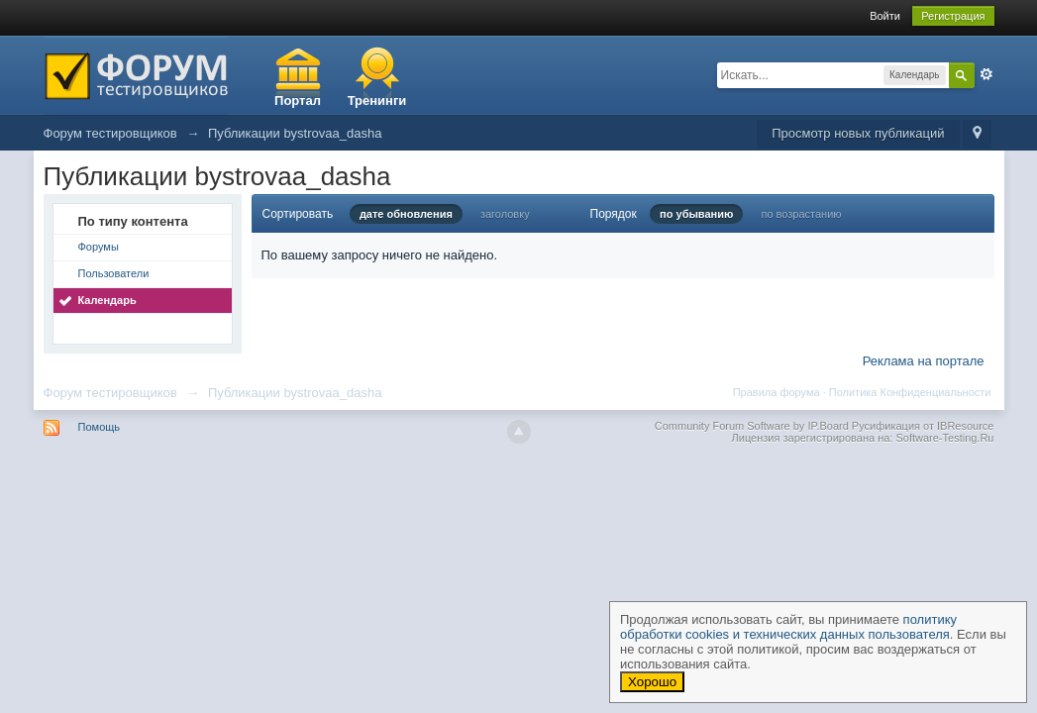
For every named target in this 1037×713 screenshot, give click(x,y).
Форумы (98, 247)
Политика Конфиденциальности (910, 392)
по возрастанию (801, 214)
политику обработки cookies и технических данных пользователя (788, 627)
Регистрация (953, 16)
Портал (297, 100)
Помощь (99, 427)
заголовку (505, 214)
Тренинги (377, 100)
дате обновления (406, 214)
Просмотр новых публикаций (858, 133)
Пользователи (114, 273)
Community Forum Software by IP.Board (752, 426)
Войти (885, 16)
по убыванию (696, 214)
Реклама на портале (924, 361)
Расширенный (986, 74)
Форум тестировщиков (110, 392)
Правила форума (776, 392)
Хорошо (652, 681)
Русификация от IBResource (921, 426)
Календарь (107, 300)
